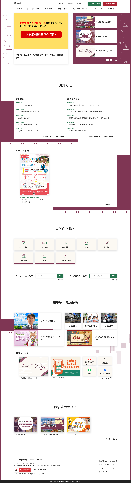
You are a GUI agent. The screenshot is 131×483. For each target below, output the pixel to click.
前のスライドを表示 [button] (107, 60)
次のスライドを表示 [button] (111, 60)
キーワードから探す (24, 276)
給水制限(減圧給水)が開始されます (28, 111)
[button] (60, 3)
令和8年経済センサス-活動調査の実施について (83, 124)
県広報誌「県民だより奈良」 (105, 51)
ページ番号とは (112, 280)
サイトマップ (103, 472)
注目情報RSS (59, 136)
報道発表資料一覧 (94, 136)
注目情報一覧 (47, 136)
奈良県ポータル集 (101, 36)
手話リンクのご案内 (40, 469)
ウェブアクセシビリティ (106, 468)
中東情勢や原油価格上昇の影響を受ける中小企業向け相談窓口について (40, 56)
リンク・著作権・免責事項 (107, 464)
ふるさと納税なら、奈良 (103, 22)
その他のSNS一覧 (106, 378)
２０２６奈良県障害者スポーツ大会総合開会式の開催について (88, 111)
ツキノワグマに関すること (26, 105)
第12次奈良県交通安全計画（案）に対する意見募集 (85, 105)
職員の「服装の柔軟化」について (28, 131)
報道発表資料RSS (109, 136)
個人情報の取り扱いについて (108, 461)
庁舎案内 (41, 474)
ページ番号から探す (78, 276)
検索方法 (60, 280)
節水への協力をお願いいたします (28, 124)
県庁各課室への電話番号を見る (25, 474)
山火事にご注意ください (25, 118)
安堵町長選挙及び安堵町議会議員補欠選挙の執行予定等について (89, 118)
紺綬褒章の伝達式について (77, 131)
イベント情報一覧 (105, 204)
